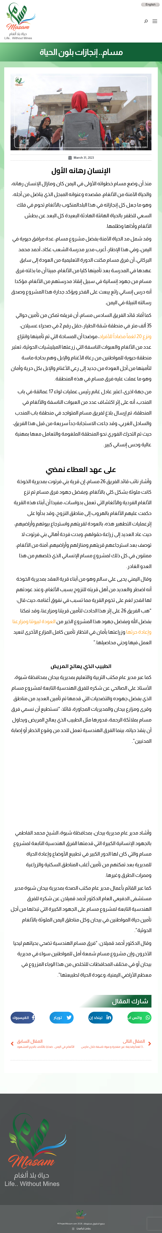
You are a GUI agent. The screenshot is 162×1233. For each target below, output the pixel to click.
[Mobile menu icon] (155, 21)
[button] (139, 1018)
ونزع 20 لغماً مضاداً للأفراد (125, 336)
